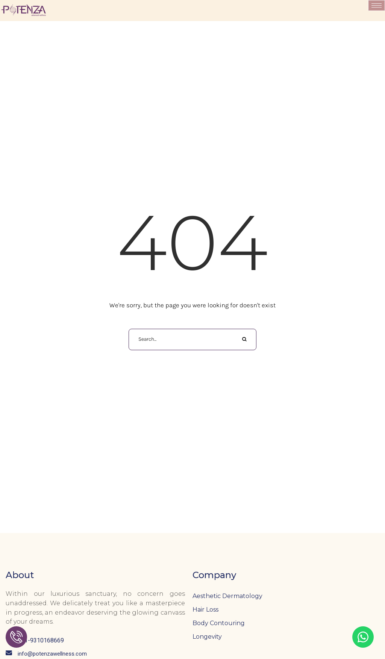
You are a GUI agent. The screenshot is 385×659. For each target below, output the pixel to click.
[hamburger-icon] (376, 5)
